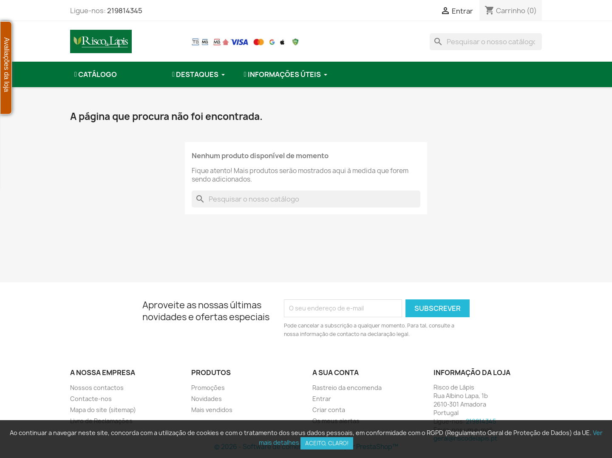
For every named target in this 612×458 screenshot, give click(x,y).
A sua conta (335, 372)
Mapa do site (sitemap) (103, 410)
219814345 (124, 10)
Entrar (321, 399)
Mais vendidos (211, 410)
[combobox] (486, 41)
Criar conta (328, 410)
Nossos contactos (97, 388)
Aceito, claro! (326, 443)
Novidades (206, 399)
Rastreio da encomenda (347, 388)
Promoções (208, 388)
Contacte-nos (91, 399)
